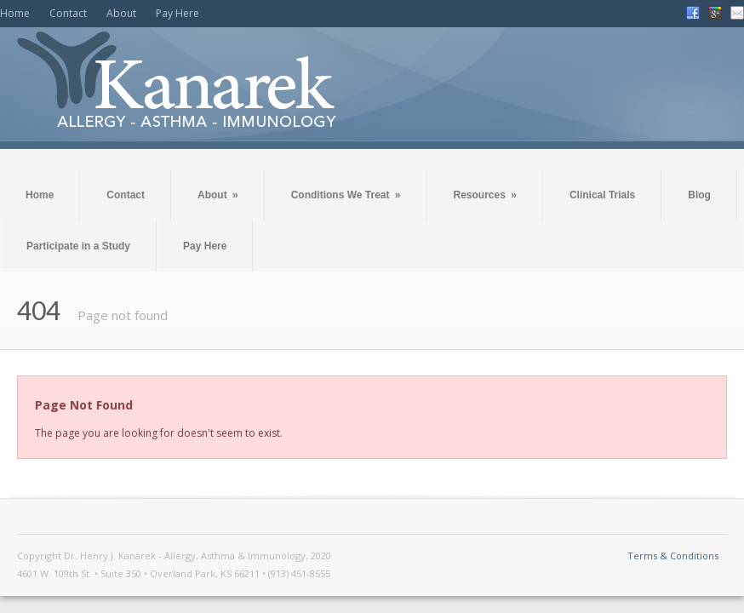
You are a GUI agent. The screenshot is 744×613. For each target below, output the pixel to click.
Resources (485, 195)
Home (15, 13)
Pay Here (177, 13)
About (121, 13)
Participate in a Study (78, 246)
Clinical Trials (602, 195)
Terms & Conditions (672, 555)
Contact (68, 13)
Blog (699, 195)
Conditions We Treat (346, 195)
